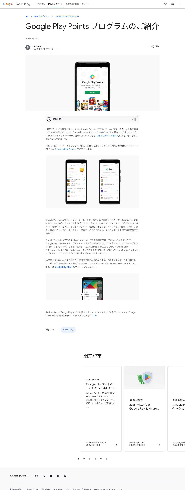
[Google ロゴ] (15, 471)
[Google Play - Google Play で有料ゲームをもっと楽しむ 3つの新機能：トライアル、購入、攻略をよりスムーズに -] (59, 400)
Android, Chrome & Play (67, 16)
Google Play (68, 330)
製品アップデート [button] (55, 4)
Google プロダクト (82, 471)
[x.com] (44, 457)
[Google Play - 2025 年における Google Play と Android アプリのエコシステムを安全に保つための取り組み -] (126, 400)
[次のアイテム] (173, 397)
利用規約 (46, 471)
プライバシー (32, 471)
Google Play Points (66, 149)
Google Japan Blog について (108, 471)
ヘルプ (15, 480)
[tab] (78, 440)
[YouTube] (51, 457)
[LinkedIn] (65, 457)
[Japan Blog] (27, 16)
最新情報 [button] (41, 4)
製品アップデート (42, 16)
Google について (61, 471)
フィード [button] (85, 4)
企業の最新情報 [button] (72, 4)
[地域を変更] (45, 480)
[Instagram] (36, 457)
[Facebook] (58, 457)
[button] (155, 46)
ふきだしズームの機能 (106, 136)
